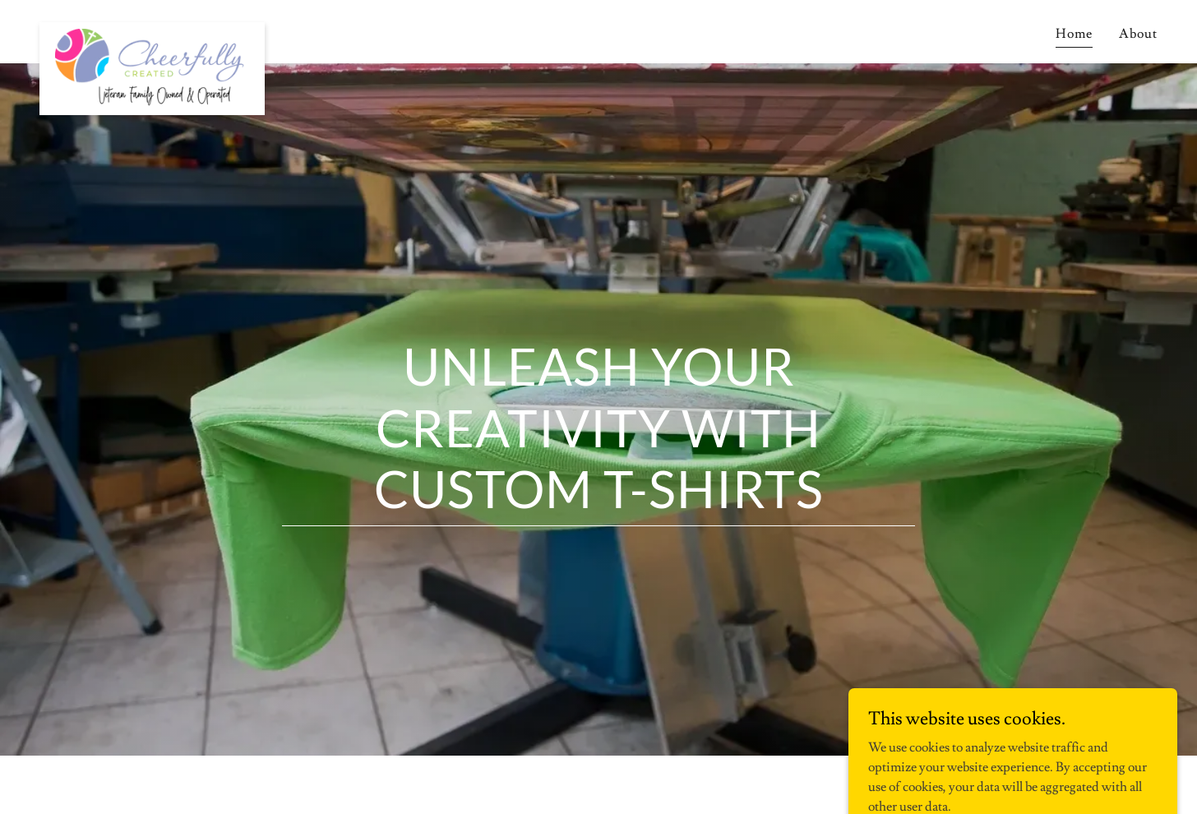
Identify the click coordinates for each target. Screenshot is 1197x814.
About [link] (1138, 33)
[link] (152, 28)
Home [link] (1074, 33)
